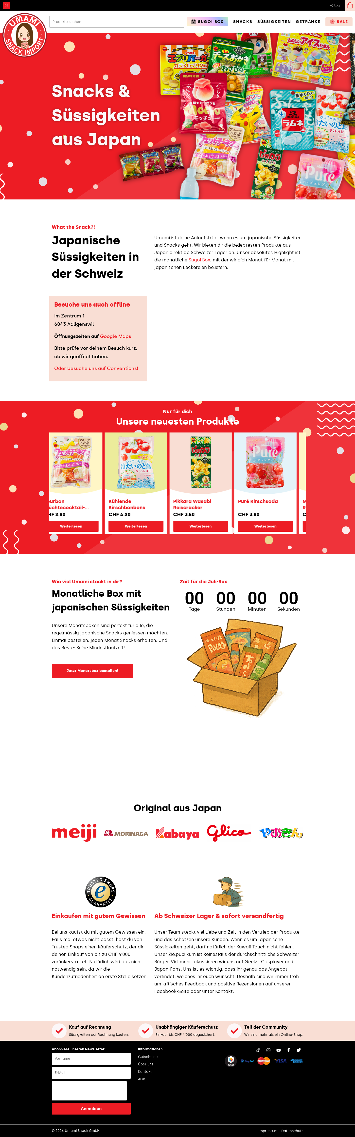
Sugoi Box (199, 260)
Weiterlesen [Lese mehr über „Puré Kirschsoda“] (275, 526)
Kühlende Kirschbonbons (136, 504)
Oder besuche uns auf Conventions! (96, 368)
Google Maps (115, 336)
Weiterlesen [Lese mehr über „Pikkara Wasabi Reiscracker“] (210, 526)
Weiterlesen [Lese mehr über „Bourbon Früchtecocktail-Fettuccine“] (80, 526)
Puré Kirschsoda (267, 501)
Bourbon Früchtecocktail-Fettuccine (73, 504)
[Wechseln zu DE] (6, 5)
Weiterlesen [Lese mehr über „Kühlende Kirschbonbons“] (145, 526)
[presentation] (89, 1090)
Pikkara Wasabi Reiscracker (201, 504)
